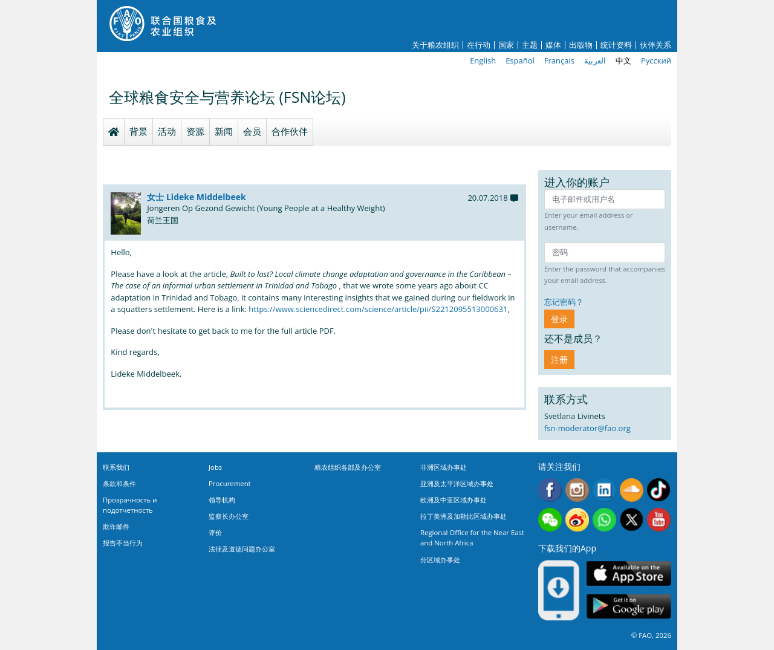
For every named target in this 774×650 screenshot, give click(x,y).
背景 (138, 131)
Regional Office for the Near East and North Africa (472, 537)
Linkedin (604, 490)
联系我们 (116, 467)
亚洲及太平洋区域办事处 (456, 483)
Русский (656, 60)
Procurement (230, 483)
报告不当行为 (123, 542)
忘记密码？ (564, 301)
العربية (595, 60)
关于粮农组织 (435, 45)
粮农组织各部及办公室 (347, 467)
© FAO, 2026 (651, 635)
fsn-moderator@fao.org (587, 428)
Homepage (113, 132)
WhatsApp (604, 519)
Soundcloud (631, 490)
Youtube (659, 519)
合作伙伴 (290, 131)
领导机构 (222, 499)
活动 (167, 131)
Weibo (577, 519)
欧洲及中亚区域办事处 (453, 499)
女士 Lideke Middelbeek (196, 197)
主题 (530, 45)
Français (559, 60)
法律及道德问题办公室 (242, 548)
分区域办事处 (440, 559)
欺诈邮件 (116, 526)
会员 (252, 131)
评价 (215, 532)
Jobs (215, 467)
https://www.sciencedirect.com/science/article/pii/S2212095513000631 (378, 309)
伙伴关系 (655, 45)
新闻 (224, 131)
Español (520, 60)
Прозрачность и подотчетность (130, 505)
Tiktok (659, 490)
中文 (623, 60)
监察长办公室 (229, 516)
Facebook (550, 490)
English (483, 60)
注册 (559, 359)
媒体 (553, 45)
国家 (506, 45)
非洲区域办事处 (443, 467)
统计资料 (616, 45)
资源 (195, 131)
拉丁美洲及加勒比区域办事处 (463, 516)
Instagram (577, 490)
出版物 (581, 45)
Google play (629, 606)
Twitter (631, 519)
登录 (559, 319)
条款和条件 (119, 483)
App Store (629, 573)
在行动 (478, 45)
